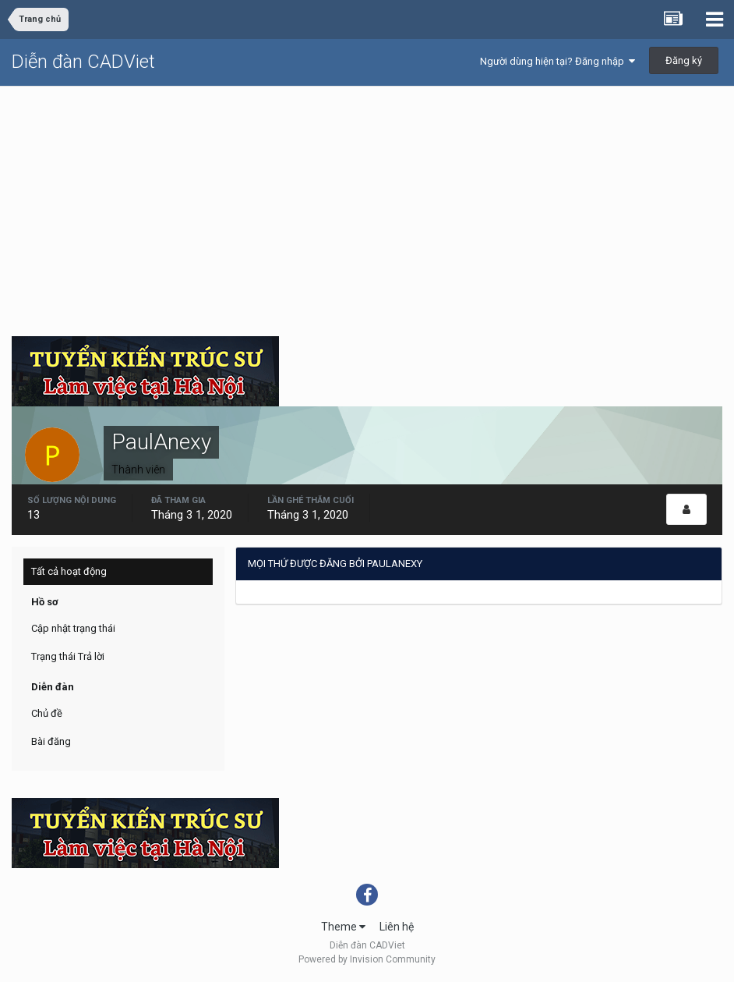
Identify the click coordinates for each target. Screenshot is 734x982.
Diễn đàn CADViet (83, 62)
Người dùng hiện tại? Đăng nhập (557, 61)
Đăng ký (683, 60)
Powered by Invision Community (367, 959)
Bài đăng (51, 741)
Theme (343, 926)
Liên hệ (396, 926)
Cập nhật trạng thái (73, 628)
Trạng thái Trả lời (67, 656)
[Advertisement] (367, 203)
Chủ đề (46, 713)
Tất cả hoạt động (69, 571)
